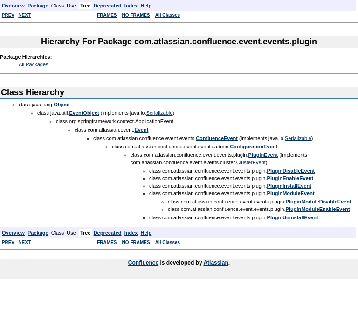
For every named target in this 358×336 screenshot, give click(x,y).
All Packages (33, 64)
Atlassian (215, 262)
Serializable (159, 113)
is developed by (180, 262)
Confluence (143, 262)
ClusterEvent (251, 162)
